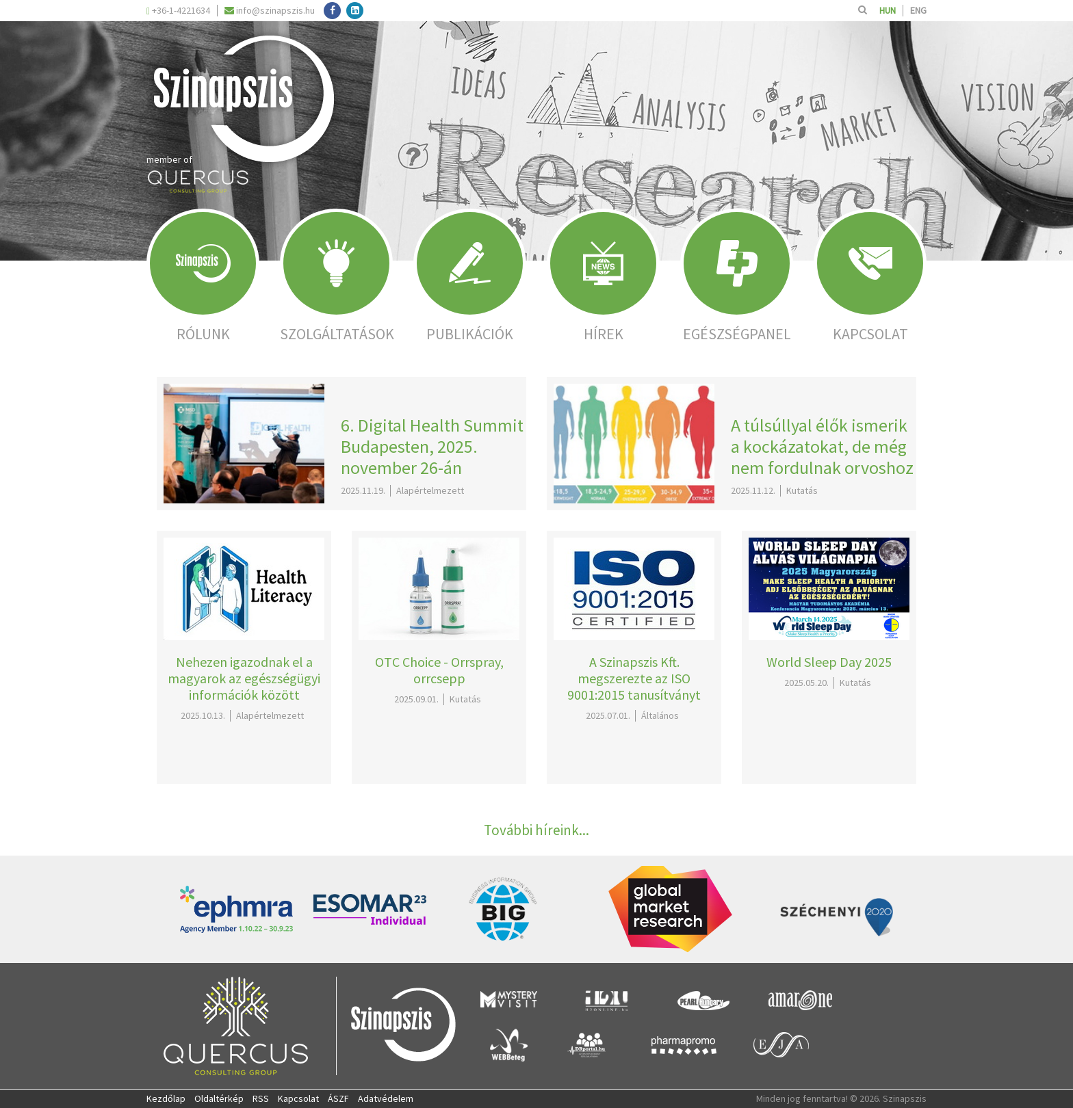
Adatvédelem (385, 1098)
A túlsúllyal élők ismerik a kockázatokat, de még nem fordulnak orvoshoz (822, 446)
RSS (261, 1098)
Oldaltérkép (219, 1098)
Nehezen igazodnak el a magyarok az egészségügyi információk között (244, 678)
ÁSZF (338, 1098)
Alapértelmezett (430, 490)
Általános (660, 715)
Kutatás (802, 490)
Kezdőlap (165, 1098)
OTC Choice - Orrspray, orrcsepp (439, 670)
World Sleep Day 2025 (829, 661)
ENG (918, 10)
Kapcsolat (298, 1098)
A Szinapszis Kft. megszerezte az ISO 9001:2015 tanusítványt (634, 678)
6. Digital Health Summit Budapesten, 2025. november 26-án (432, 446)
